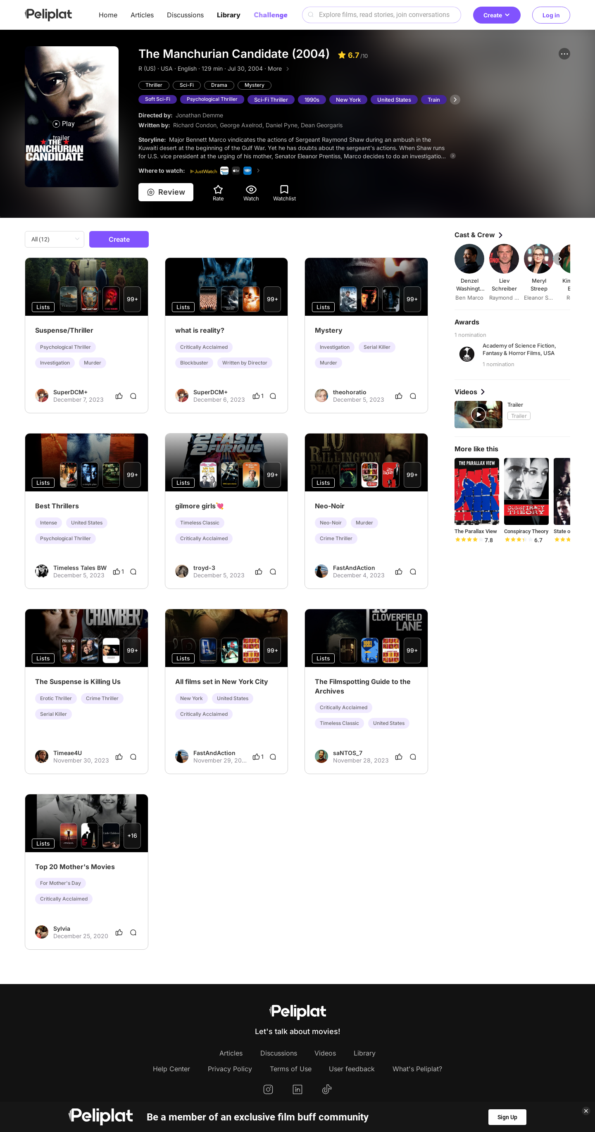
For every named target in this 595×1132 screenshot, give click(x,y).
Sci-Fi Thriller (276, 100)
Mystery (257, 85)
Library (228, 15)
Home (108, 15)
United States (399, 100)
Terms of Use (291, 1069)
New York (353, 100)
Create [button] (496, 15)
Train (439, 100)
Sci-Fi (188, 85)
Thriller (154, 85)
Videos (325, 1053)
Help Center (171, 1069)
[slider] (469, 540)
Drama (221, 85)
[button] (564, 54)
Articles (142, 15)
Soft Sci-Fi (158, 100)
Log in (551, 15)
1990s (316, 100)
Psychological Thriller (215, 100)
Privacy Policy (230, 1069)
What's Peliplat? (417, 1069)
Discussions (185, 15)
